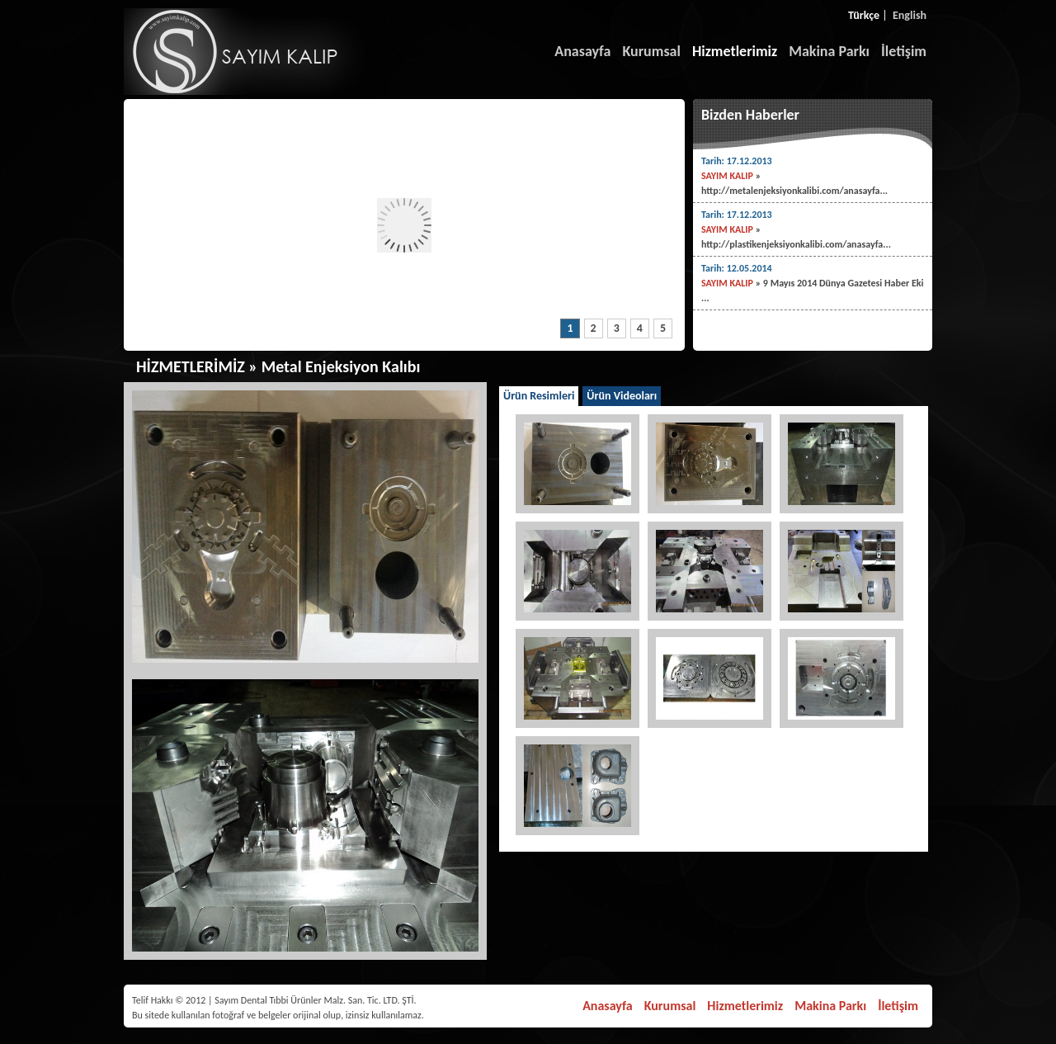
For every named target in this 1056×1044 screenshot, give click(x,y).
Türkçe (863, 15)
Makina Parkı (829, 51)
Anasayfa (582, 51)
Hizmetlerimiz (734, 51)
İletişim (903, 51)
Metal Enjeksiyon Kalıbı (341, 366)
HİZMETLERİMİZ (190, 366)
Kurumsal (651, 51)
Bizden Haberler (750, 115)
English (909, 15)
